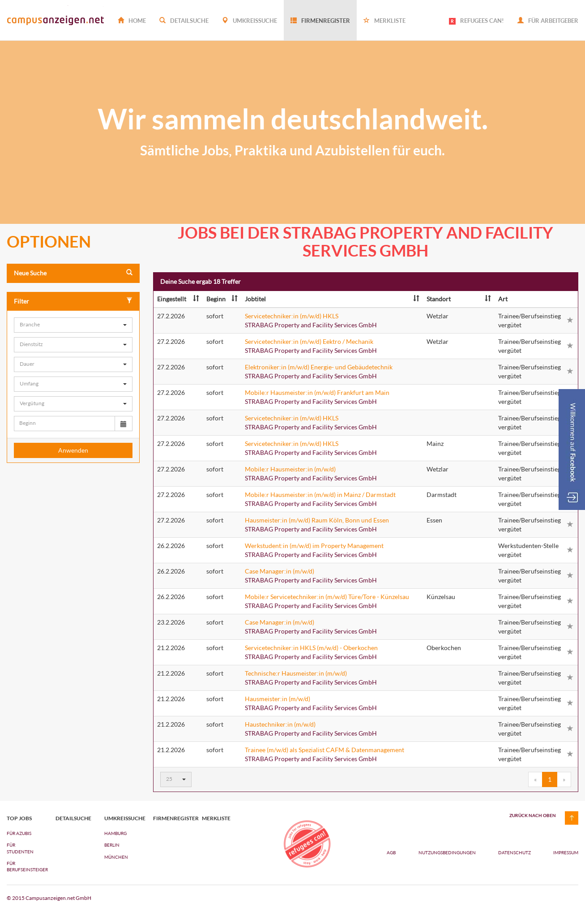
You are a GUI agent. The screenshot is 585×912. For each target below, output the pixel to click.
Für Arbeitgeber (547, 20)
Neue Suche (73, 273)
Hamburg (115, 833)
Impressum (565, 852)
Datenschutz (515, 852)
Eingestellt (178, 299)
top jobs (19, 818)
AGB (391, 852)
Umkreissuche (249, 20)
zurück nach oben (532, 815)
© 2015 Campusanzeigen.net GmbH (49, 898)
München (116, 857)
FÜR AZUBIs (19, 833)
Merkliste (384, 20)
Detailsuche (184, 20)
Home (132, 20)
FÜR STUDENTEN (20, 848)
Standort (459, 299)
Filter (73, 301)
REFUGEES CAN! (476, 21)
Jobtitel (332, 299)
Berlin (112, 845)
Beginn (222, 299)
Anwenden (73, 450)
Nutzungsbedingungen (447, 852)
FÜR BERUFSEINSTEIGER (24, 866)
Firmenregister (320, 20)
